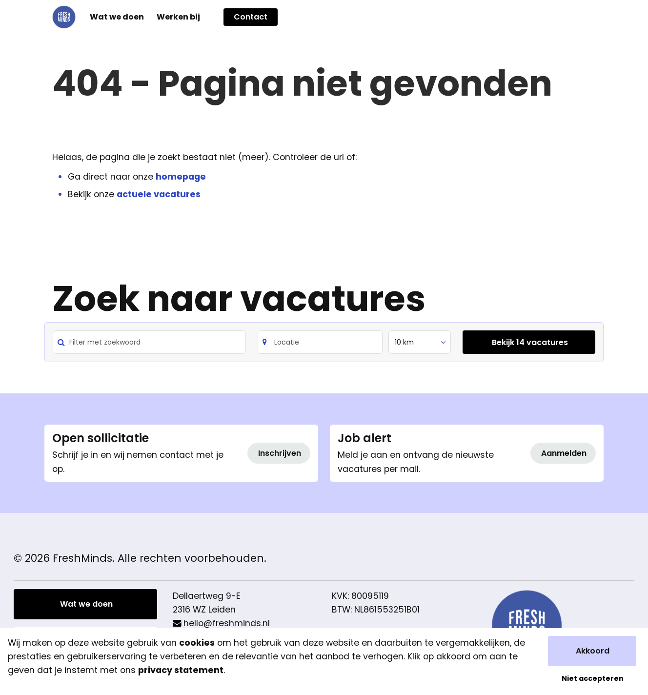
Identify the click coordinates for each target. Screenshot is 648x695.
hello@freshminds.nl (226, 623)
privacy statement (180, 670)
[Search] (320, 342)
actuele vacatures (159, 194)
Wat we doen (86, 604)
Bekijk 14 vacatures (530, 342)
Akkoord (592, 650)
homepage (181, 177)
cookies (197, 643)
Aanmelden (564, 453)
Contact (250, 16)
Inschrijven (279, 453)
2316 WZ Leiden (204, 609)
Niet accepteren (593, 678)
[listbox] (419, 342)
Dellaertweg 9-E (207, 596)
